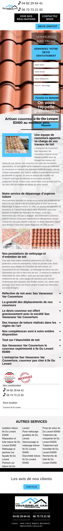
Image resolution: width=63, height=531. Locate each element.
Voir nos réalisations (26, 17)
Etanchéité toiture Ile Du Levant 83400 (31, 459)
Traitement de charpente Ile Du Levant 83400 (51, 438)
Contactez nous (50, 17)
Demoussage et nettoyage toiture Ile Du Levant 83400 (31, 447)
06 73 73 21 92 (30, 9)
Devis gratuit (48, 26)
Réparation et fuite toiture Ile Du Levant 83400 (11, 442)
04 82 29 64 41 (30, 3)
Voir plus (31, 487)
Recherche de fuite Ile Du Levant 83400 (50, 459)
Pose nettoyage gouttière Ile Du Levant (30, 435)
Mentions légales (31, 526)
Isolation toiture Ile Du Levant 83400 (10, 431)
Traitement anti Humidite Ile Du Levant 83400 (50, 449)
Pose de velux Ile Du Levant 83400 (51, 430)
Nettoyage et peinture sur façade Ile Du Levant (9, 454)
